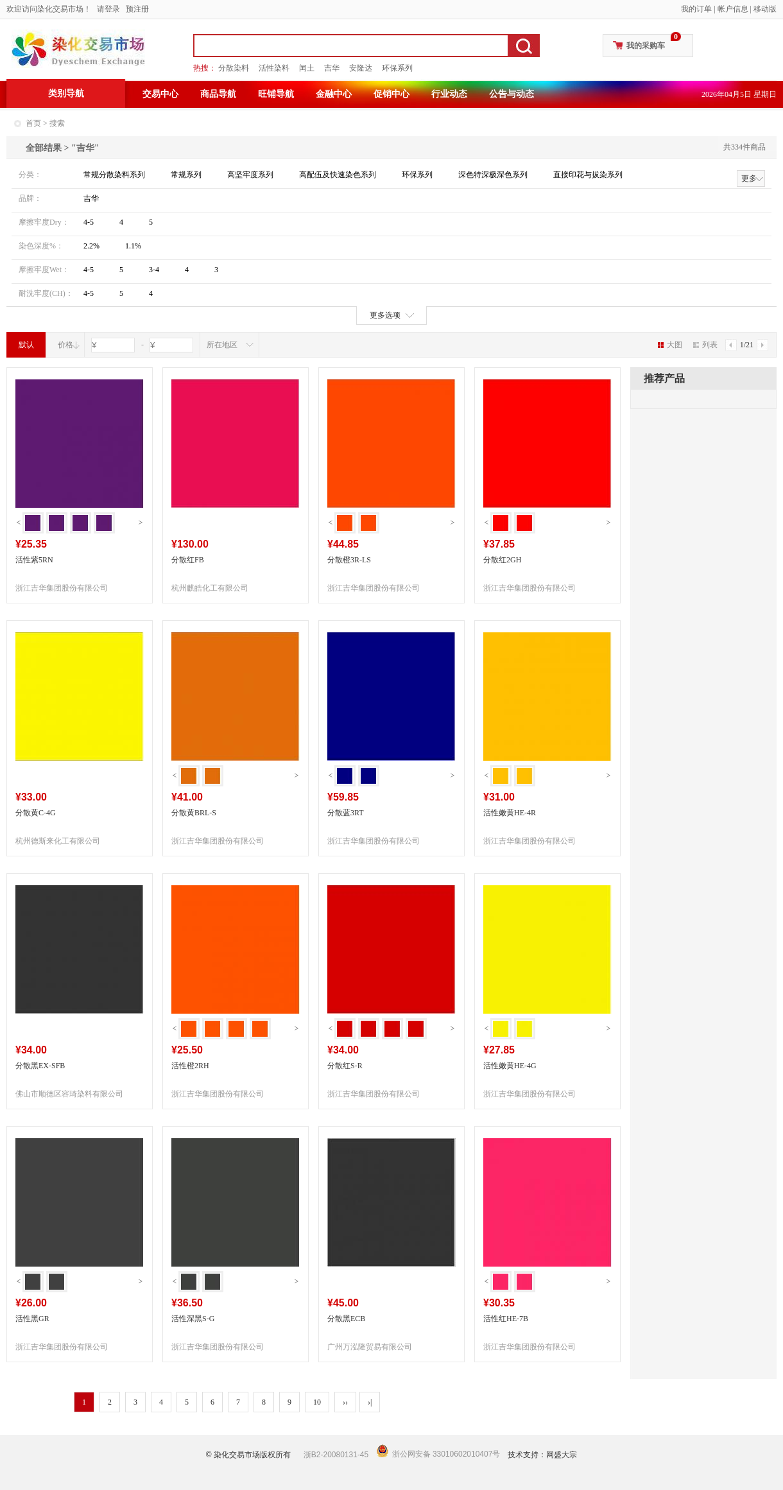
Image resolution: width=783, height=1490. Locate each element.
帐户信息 (733, 8)
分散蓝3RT (345, 812)
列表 (705, 344)
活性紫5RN (34, 559)
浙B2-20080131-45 (336, 1454)
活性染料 (274, 68)
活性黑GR (32, 1318)
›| (370, 1402)
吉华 (332, 68)
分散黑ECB (346, 1318)
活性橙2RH (190, 1065)
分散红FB (187, 559)
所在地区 (222, 344)
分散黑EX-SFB (40, 1065)
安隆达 (360, 68)
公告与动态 (511, 94)
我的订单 (696, 8)
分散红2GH (502, 559)
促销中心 (391, 94)
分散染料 (233, 68)
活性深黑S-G (192, 1318)
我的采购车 (645, 45)
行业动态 (449, 94)
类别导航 (66, 93)
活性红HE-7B (505, 1318)
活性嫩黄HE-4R (509, 812)
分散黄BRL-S (193, 812)
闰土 (306, 68)
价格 (65, 344)
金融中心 (334, 94)
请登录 (108, 8)
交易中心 (160, 94)
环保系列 (397, 68)
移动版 (765, 8)
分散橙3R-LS (349, 559)
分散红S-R (345, 1065)
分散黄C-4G (35, 812)
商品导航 (218, 94)
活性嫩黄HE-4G (510, 1065)
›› (345, 1402)
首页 (33, 123)
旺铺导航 (276, 94)
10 (317, 1402)
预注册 (137, 8)
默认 (26, 344)
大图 (670, 344)
